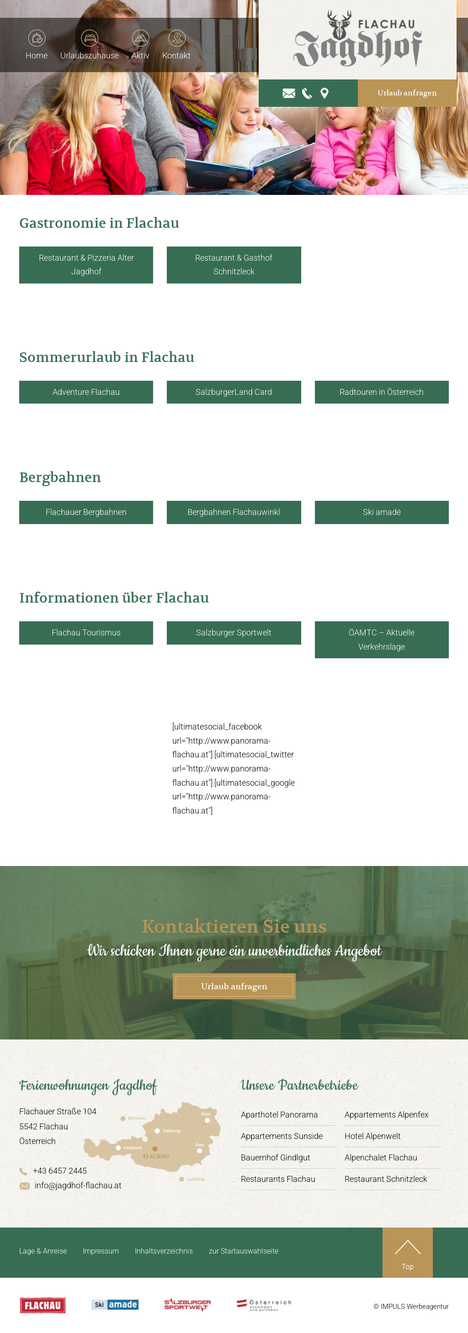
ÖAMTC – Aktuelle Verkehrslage (382, 639)
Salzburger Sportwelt (233, 632)
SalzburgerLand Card (234, 392)
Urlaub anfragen (410, 88)
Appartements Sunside (282, 1136)
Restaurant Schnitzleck (386, 1179)
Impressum (101, 1251)
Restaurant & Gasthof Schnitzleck (233, 265)
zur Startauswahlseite (243, 1251)
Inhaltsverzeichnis (164, 1251)
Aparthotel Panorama (279, 1114)
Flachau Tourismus (86, 632)
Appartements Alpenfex (387, 1114)
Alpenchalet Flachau (381, 1157)
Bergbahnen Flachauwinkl (233, 512)
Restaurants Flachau (278, 1179)
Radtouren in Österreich (382, 392)
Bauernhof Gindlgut (275, 1157)
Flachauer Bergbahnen (86, 512)
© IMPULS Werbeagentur (411, 1306)
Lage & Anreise (43, 1251)
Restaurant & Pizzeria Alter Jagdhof (86, 265)
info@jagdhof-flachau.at (70, 1185)
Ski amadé (382, 512)
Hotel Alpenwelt (373, 1136)
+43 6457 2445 (53, 1171)
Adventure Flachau (86, 392)
